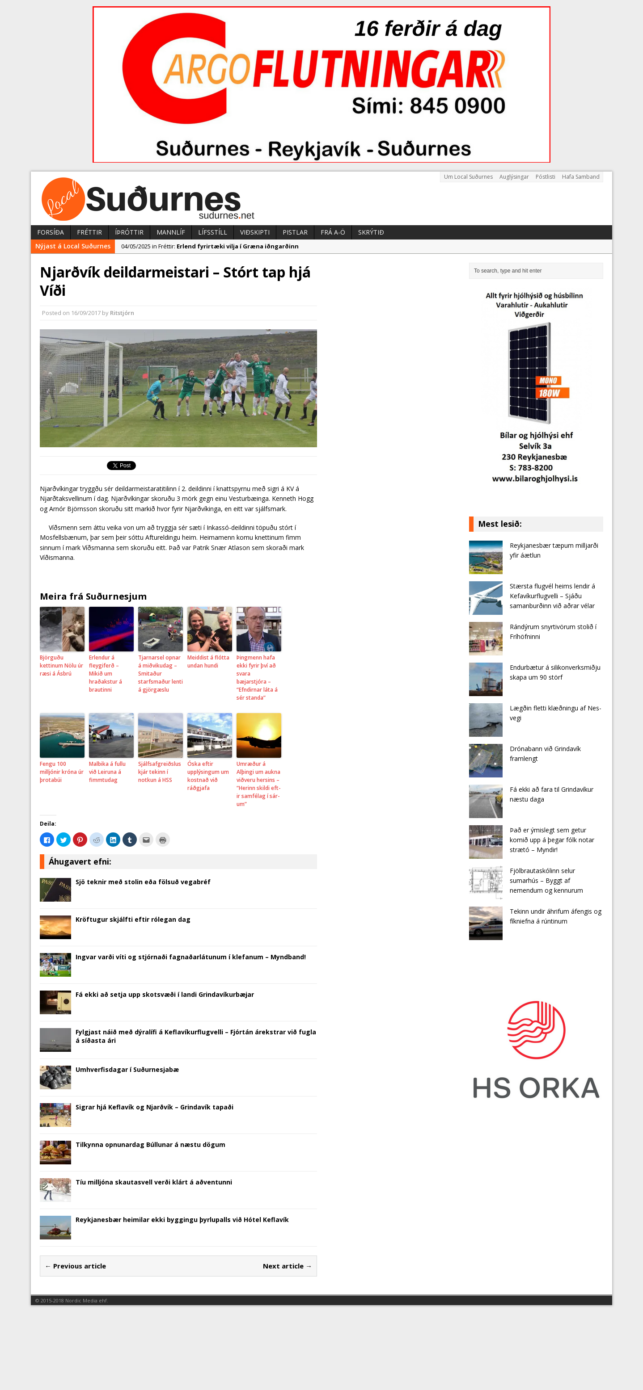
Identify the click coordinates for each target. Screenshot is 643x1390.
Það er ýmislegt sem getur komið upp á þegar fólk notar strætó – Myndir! (552, 840)
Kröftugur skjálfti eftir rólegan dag (133, 919)
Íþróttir (129, 232)
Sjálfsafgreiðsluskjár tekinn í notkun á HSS (159, 772)
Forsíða (50, 232)
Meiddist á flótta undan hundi (208, 661)
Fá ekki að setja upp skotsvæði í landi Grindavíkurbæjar (165, 994)
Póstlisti (545, 177)
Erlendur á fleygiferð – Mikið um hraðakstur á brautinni (105, 673)
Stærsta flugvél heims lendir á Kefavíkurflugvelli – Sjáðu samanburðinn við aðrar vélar (552, 596)
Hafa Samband (581, 177)
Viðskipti (255, 232)
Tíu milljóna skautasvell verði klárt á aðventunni (154, 1182)
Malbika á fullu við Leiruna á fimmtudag (107, 772)
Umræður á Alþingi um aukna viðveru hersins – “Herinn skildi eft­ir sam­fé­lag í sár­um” (259, 784)
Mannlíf (171, 232)
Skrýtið (371, 232)
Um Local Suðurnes (468, 177)
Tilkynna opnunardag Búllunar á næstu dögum (150, 1144)
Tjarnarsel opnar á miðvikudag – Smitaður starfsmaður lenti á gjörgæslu (160, 673)
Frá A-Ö (333, 232)
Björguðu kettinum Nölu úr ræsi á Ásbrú (61, 665)
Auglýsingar (514, 177)
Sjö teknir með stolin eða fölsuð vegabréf (143, 882)
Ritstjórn (122, 313)
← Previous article (75, 1265)
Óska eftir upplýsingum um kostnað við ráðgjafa (208, 776)
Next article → (287, 1265)
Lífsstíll (212, 232)
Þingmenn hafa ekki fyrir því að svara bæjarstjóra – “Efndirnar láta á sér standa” (257, 677)
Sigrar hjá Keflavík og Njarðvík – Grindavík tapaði (154, 1107)
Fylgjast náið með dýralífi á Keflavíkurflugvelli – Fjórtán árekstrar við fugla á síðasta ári (196, 1036)
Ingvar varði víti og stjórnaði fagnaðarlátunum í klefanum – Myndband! (191, 957)
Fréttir (89, 232)
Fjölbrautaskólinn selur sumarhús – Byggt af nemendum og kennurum (546, 880)
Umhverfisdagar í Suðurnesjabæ (127, 1069)
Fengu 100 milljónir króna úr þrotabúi (62, 772)
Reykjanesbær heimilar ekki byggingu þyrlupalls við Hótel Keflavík (182, 1219)
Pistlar (295, 232)
